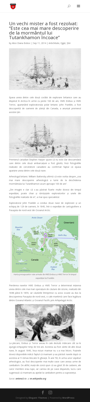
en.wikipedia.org (38, 378)
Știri (69, 43)
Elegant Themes (38, 397)
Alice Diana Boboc (21, 43)
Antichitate (54, 43)
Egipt (63, 43)
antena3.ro (21, 378)
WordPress (68, 397)
